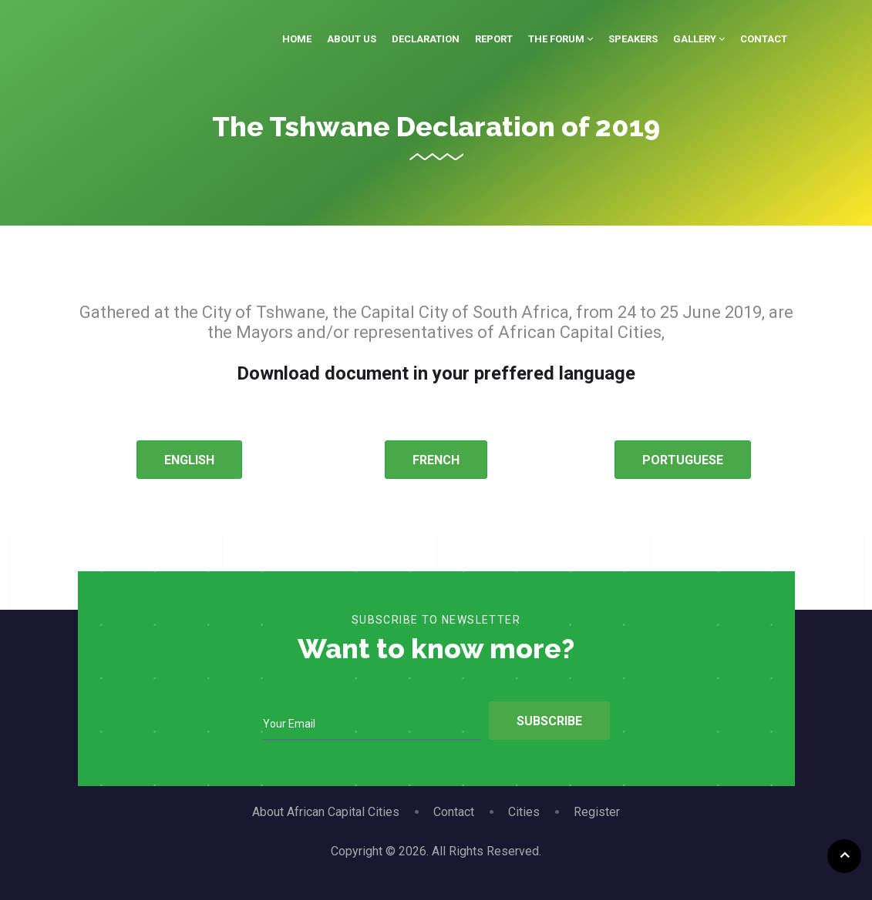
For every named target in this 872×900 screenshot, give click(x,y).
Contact (763, 39)
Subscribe (549, 721)
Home (296, 39)
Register (597, 812)
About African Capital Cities (325, 812)
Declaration (426, 39)
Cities (524, 812)
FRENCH (436, 460)
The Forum (560, 39)
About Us (351, 39)
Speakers (633, 39)
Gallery (699, 39)
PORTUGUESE (682, 460)
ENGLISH (189, 460)
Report (494, 39)
